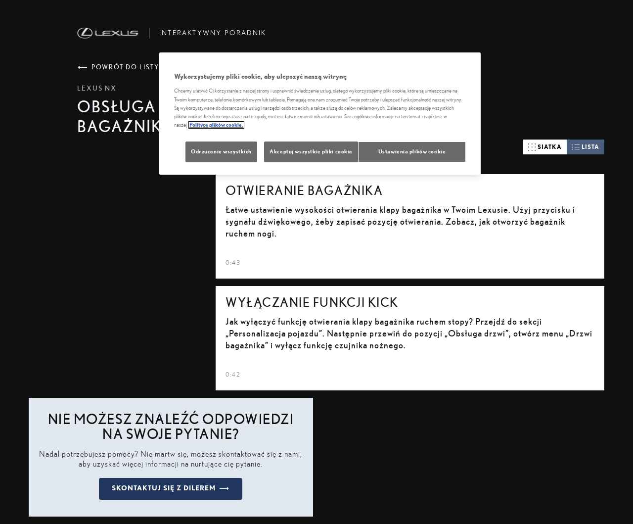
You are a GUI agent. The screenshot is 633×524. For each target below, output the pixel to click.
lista (585, 147)
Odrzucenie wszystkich (221, 151)
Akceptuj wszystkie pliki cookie (311, 151)
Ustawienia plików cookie (412, 151)
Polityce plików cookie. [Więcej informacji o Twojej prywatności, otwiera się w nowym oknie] (216, 125)
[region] (320, 113)
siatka (545, 147)
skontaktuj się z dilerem (170, 488)
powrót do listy (118, 67)
